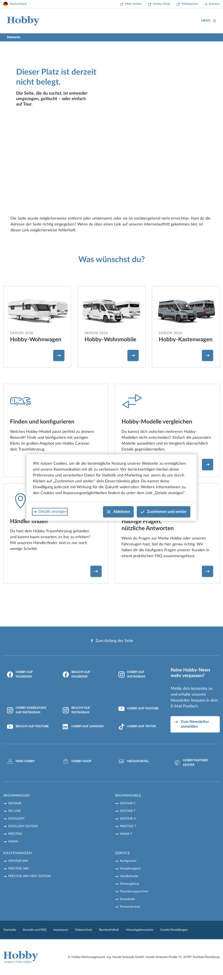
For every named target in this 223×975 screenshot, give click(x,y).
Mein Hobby (133, 3)
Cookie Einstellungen (174, 929)
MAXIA (13, 841)
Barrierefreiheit (109, 929)
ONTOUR (14, 803)
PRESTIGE (15, 833)
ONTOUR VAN (18, 860)
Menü (208, 20)
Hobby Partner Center (191, 763)
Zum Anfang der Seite (111, 641)
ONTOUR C (128, 803)
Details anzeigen (53, 512)
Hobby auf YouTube (138, 709)
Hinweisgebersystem (139, 929)
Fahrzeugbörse (129, 883)
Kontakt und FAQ (34, 929)
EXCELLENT (16, 818)
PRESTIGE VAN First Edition (29, 876)
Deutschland (18, 3)
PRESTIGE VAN (18, 868)
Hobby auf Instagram (131, 674)
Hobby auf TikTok (137, 727)
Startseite (9, 929)
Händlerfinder (129, 876)
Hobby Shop (161, 3)
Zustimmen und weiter (163, 511)
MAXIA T (126, 833)
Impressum (60, 929)
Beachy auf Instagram (76, 710)
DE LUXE (14, 811)
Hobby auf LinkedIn (83, 727)
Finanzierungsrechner (134, 891)
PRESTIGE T (128, 826)
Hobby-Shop (77, 761)
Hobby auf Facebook (20, 674)
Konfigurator (128, 860)
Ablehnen (118, 511)
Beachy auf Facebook (76, 674)
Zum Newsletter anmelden (195, 724)
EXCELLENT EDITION (23, 826)
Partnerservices (130, 906)
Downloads (127, 899)
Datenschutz (83, 929)
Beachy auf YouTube (28, 727)
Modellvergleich (130, 868)
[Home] (23, 21)
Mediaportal (190, 3)
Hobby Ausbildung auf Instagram (26, 710)
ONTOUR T (127, 811)
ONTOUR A (128, 818)
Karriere (214, 3)
